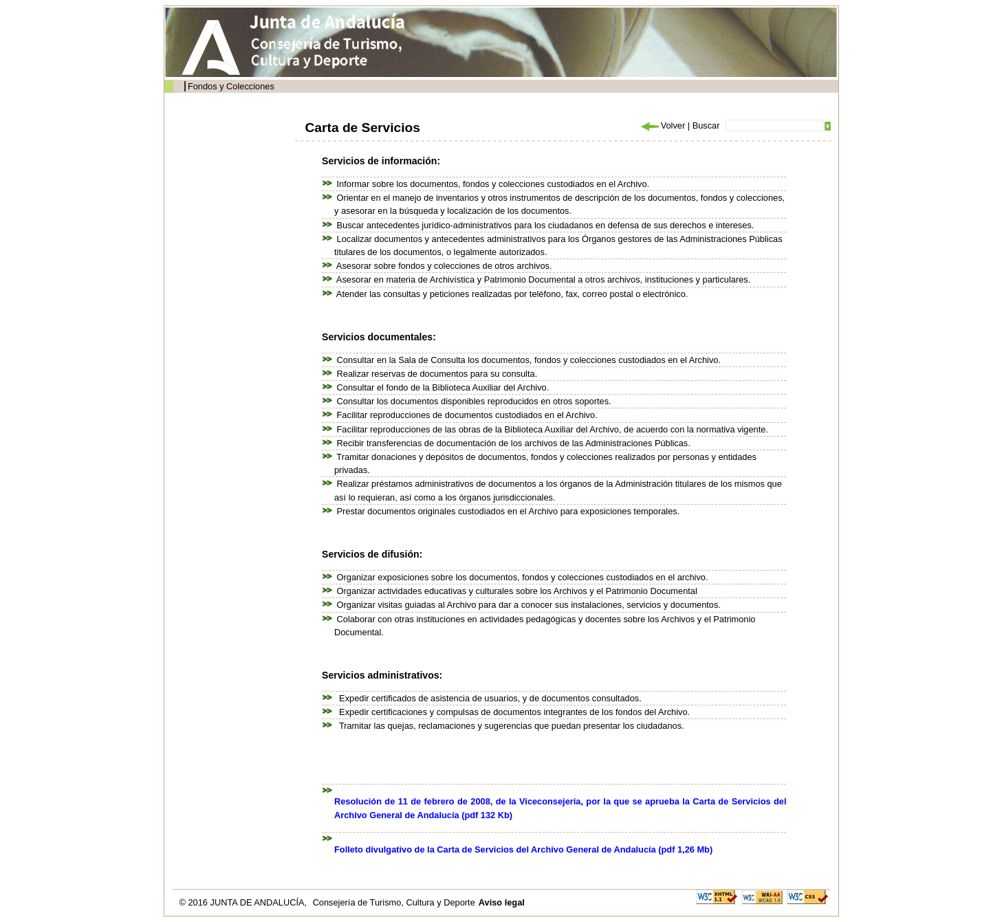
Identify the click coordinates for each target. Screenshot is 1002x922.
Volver (662, 125)
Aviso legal (502, 902)
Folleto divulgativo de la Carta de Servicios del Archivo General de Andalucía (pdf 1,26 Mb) (523, 849)
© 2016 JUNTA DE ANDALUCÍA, (244, 902)
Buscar (706, 125)
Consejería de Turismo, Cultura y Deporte (394, 902)
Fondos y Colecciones (231, 86)
